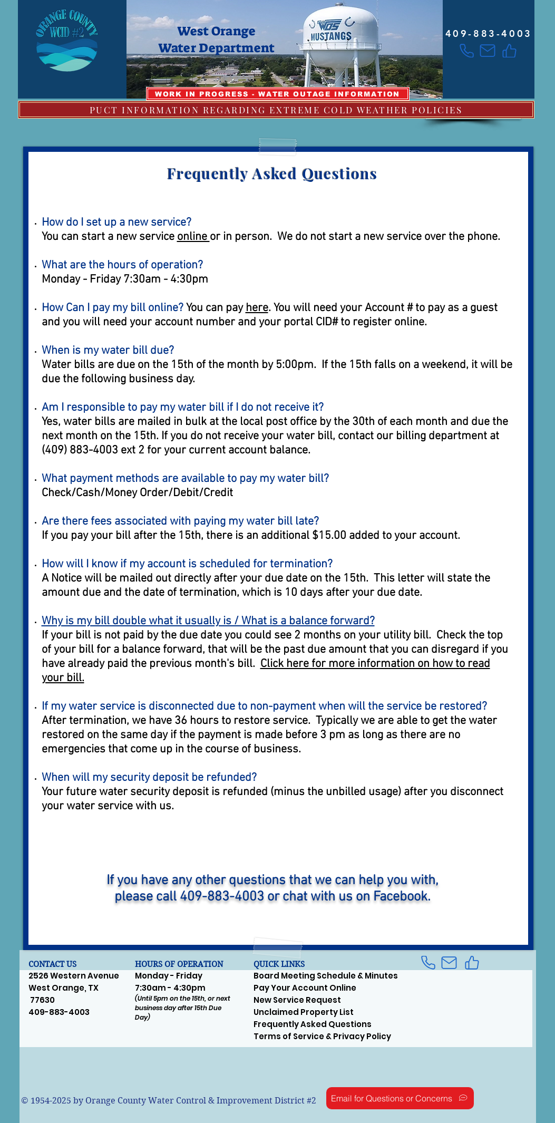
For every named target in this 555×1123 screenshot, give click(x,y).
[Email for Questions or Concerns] (400, 1098)
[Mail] (488, 50)
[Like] (509, 50)
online (193, 237)
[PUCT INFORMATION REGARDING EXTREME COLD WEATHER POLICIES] (276, 110)
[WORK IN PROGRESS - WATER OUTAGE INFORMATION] (278, 94)
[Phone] (466, 50)
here (257, 308)
